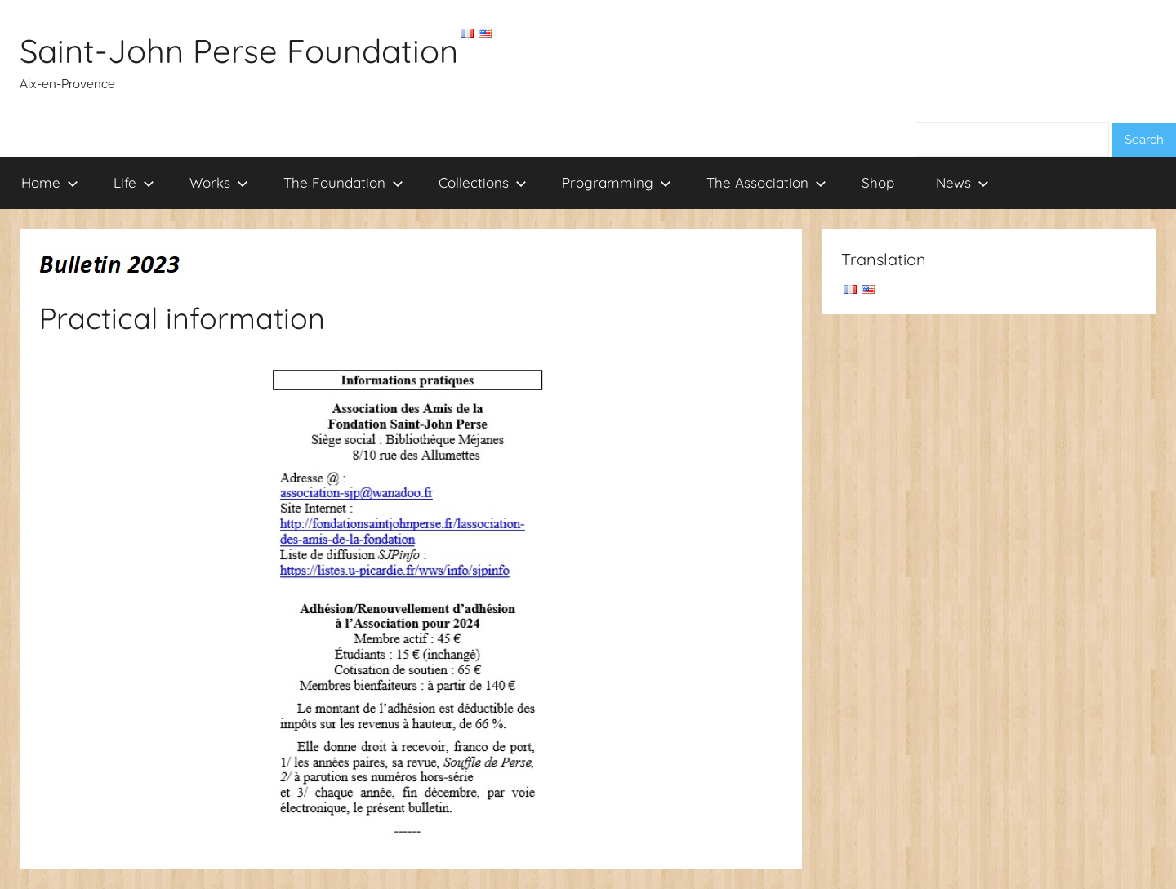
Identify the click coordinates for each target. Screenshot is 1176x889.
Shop (878, 182)
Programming (616, 182)
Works (218, 182)
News (962, 182)
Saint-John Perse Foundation (239, 50)
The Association (766, 182)
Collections (483, 182)
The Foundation (343, 182)
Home (49, 182)
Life (134, 182)
